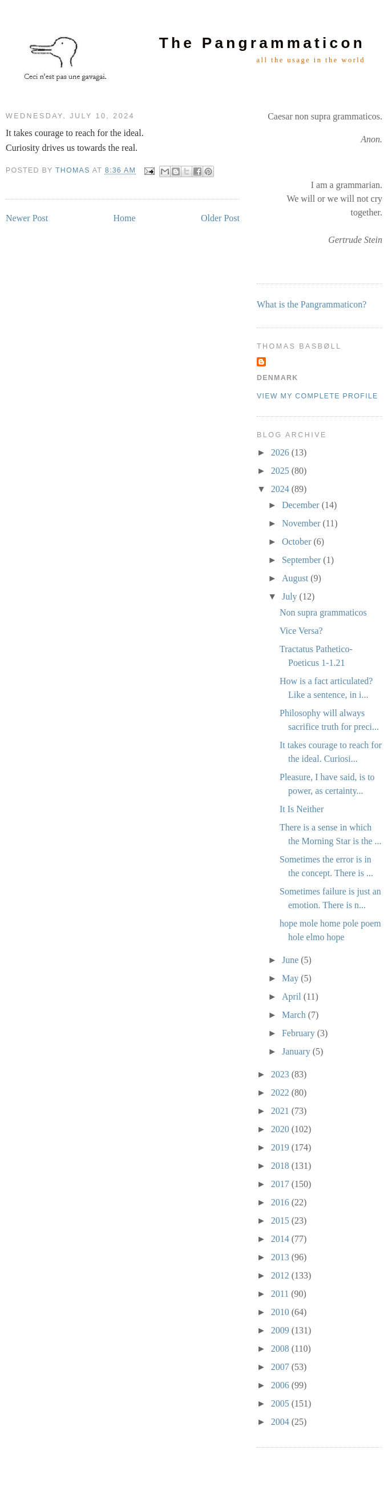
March (295, 1015)
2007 (281, 1367)
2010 (281, 1312)
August (296, 578)
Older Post (220, 218)
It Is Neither (302, 809)
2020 (281, 1129)
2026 (281, 452)
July (291, 596)
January (297, 1051)
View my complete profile (317, 396)
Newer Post (27, 218)
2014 (281, 1239)
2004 (281, 1422)
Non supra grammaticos (323, 612)
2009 (281, 1330)
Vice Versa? (301, 631)
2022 (281, 1092)
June (291, 960)
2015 (281, 1220)
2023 (281, 1074)
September (302, 560)
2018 (281, 1166)
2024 (281, 489)
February (299, 1033)
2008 (281, 1348)
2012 (281, 1275)
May (291, 978)
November (302, 523)
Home (125, 218)
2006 (281, 1385)
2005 (281, 1403)
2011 (281, 1294)
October (298, 541)
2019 (281, 1147)
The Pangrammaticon (262, 42)
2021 (281, 1111)
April (293, 996)
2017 (281, 1184)
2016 (281, 1202)
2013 (281, 1257)
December (302, 505)
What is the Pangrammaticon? (311, 304)
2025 (281, 471)
